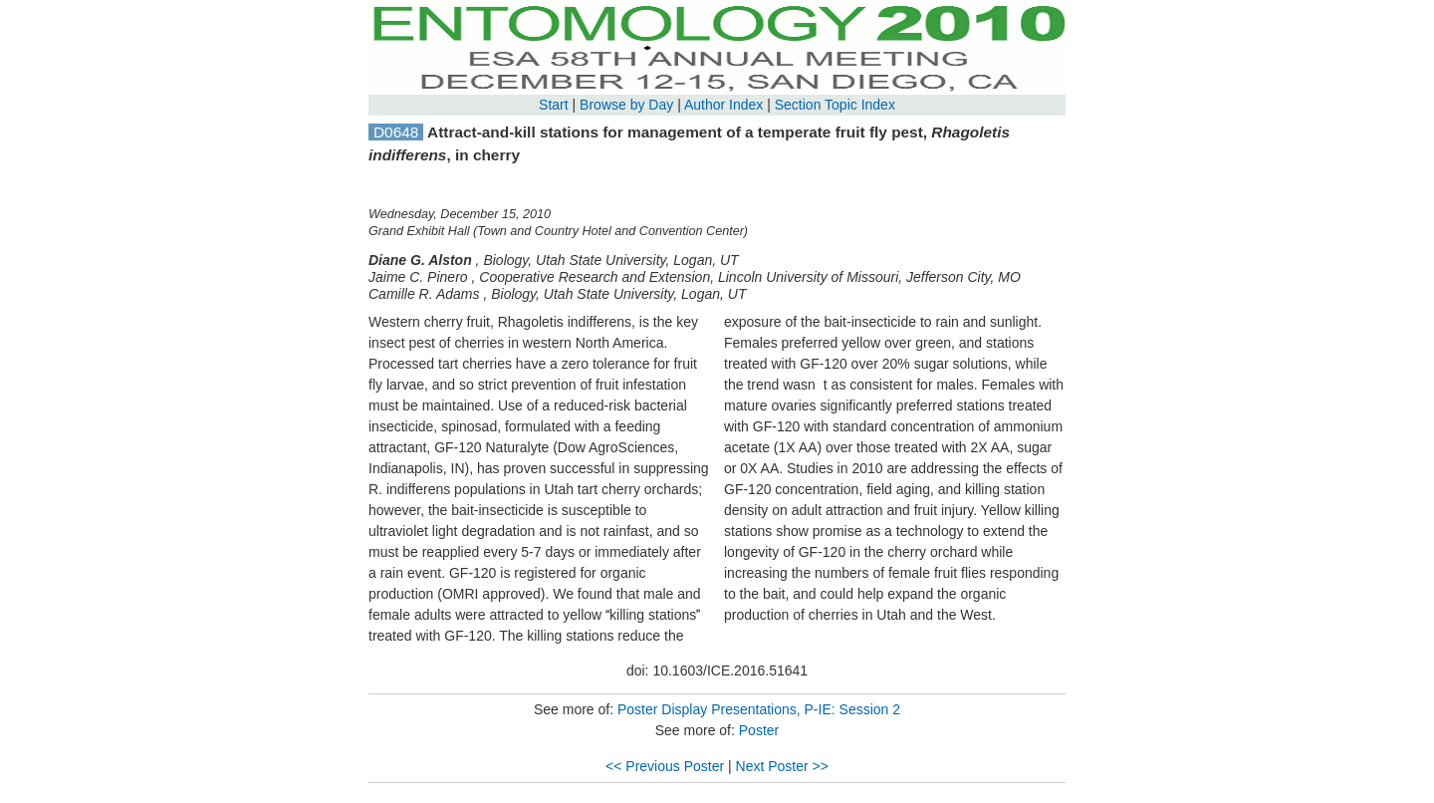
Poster (759, 730)
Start (554, 105)
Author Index (723, 105)
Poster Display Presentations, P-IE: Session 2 (758, 709)
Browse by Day (626, 105)
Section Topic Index (835, 105)
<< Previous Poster (664, 766)
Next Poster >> (782, 766)
